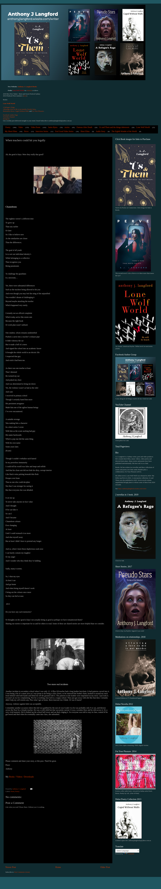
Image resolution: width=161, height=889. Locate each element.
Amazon (29, 90)
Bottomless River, (9, 111)
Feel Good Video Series (64, 131)
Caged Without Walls (22, 111)
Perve (26, 131)
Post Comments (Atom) (22, 872)
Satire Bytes (52, 127)
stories (67, 127)
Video (20, 127)
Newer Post (10, 867)
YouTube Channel (9, 117)
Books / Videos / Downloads (21, 777)
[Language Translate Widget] (127, 851)
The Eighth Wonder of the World (124, 131)
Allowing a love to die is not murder (15, 109)
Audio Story (100, 131)
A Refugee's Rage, (9, 107)
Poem (12, 791)
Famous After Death (84, 127)
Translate (129, 854)
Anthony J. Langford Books (27, 86)
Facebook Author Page (10, 115)
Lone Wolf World (9, 103)
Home (58, 867)
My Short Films (11, 131)
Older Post (105, 867)
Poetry (7, 127)
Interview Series (42, 131)
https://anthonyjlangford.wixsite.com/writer (132, 489)
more (25, 96)
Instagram (6, 119)
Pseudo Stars (31, 109)
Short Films (85, 131)
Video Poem (35, 127)
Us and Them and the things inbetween (114, 127)
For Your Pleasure (38, 111)
